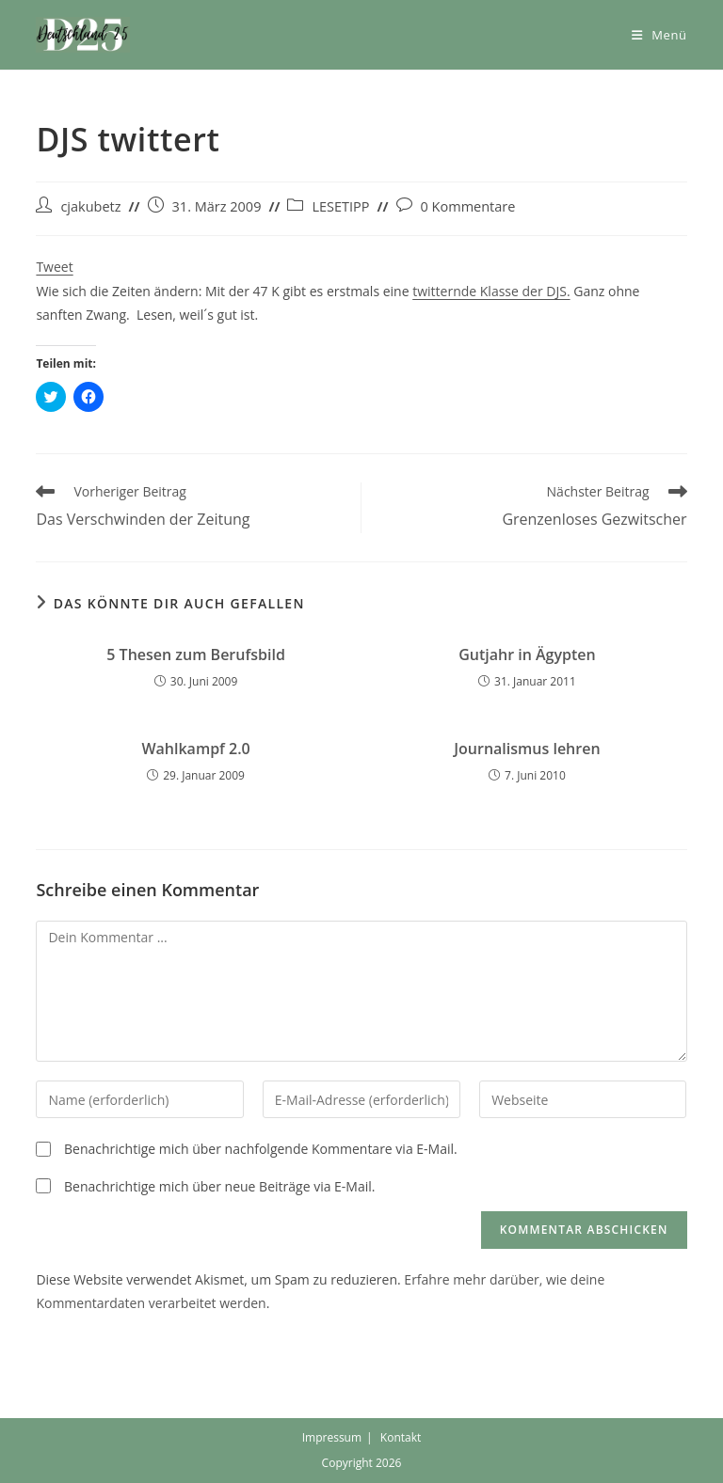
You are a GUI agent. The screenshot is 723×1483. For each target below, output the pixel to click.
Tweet (54, 267)
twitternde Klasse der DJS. (491, 291)
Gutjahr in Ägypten (527, 654)
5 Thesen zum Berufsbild (195, 654)
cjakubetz (90, 206)
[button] (83, 35)
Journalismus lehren (527, 748)
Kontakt (400, 1437)
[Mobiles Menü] (659, 34)
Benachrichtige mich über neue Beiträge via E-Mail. (219, 1186)
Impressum (332, 1437)
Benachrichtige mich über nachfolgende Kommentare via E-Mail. (261, 1149)
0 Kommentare (468, 206)
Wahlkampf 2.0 (195, 748)
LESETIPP (340, 206)
